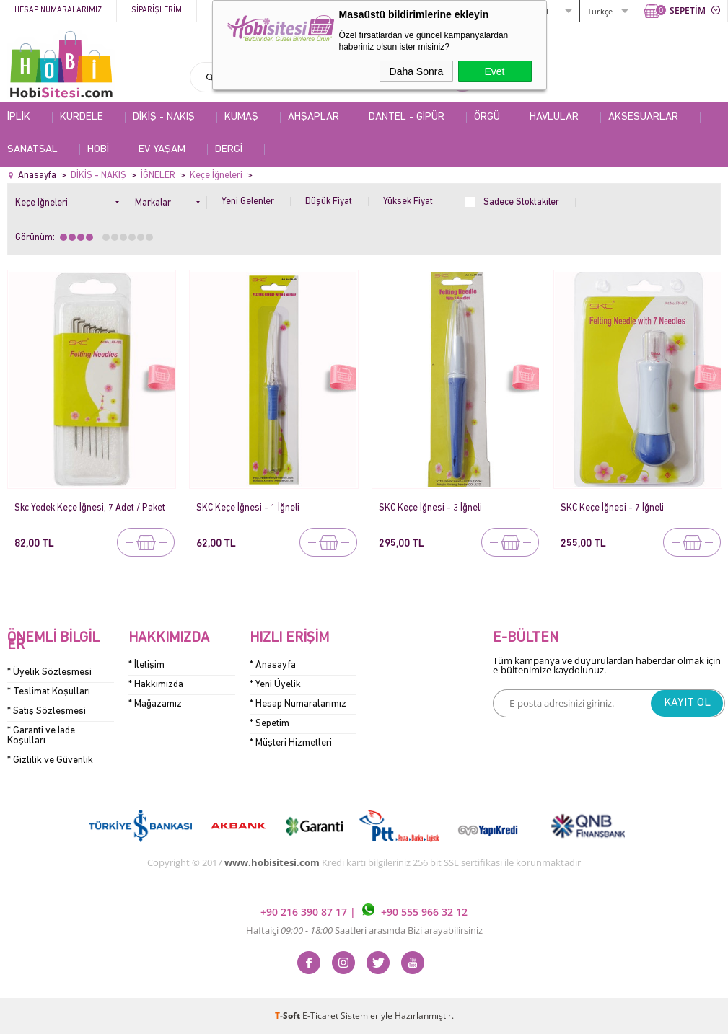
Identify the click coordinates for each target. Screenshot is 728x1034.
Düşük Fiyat (328, 201)
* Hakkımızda (155, 684)
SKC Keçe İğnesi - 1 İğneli (247, 508)
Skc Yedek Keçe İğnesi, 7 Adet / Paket (89, 508)
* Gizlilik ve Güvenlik (50, 760)
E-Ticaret (320, 1015)
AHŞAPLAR (313, 117)
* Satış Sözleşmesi (46, 711)
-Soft (288, 1015)
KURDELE (81, 117)
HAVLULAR (554, 117)
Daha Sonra (417, 71)
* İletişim (146, 665)
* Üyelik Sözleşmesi (49, 672)
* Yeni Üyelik (275, 684)
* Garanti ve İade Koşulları (41, 735)
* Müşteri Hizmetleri (291, 743)
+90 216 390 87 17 (305, 912)
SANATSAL (32, 149)
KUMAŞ (241, 117)
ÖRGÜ (487, 117)
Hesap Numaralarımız (58, 10)
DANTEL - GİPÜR (406, 117)
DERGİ (228, 149)
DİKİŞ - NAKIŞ (164, 117)
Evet (494, 71)
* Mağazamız (155, 704)
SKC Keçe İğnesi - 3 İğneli (430, 508)
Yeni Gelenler (248, 201)
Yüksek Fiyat (408, 201)
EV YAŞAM (162, 149)
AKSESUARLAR (643, 117)
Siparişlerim (156, 10)
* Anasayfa (273, 665)
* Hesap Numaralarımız (298, 704)
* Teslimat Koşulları (48, 691)
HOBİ (98, 149)
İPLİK (18, 117)
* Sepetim (269, 723)
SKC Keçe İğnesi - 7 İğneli (612, 508)
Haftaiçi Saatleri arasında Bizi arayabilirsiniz (364, 930)
